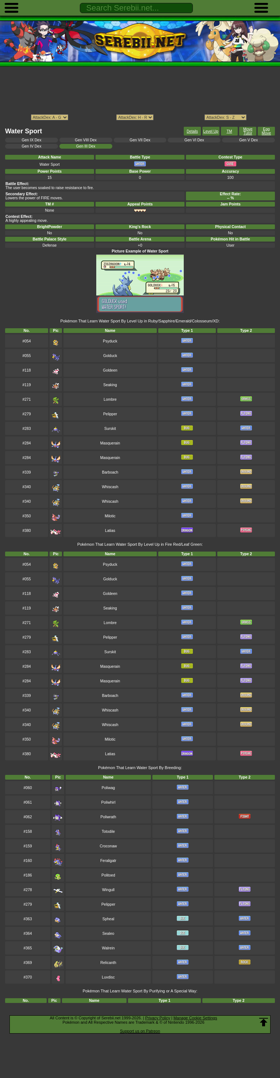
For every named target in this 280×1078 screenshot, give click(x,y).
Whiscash (110, 487)
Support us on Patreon (140, 1031)
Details (192, 131)
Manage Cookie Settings (195, 1018)
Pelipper (110, 414)
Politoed (108, 875)
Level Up (210, 131)
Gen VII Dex (140, 140)
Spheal (108, 919)
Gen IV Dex (31, 146)
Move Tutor (248, 131)
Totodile (108, 832)
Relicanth (108, 963)
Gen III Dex (86, 146)
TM (229, 131)
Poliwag (108, 788)
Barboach (110, 472)
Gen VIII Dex (86, 140)
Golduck (110, 356)
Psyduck (110, 341)
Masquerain (110, 443)
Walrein (108, 948)
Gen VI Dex (194, 140)
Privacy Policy (157, 1018)
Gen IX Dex (31, 140)
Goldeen (110, 370)
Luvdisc (108, 977)
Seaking (110, 385)
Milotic (110, 516)
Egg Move (266, 131)
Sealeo (108, 934)
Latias (110, 531)
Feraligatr (108, 861)
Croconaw (108, 846)
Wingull (108, 890)
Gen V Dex (248, 140)
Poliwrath (108, 817)
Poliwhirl (108, 802)
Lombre (110, 399)
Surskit (110, 429)
